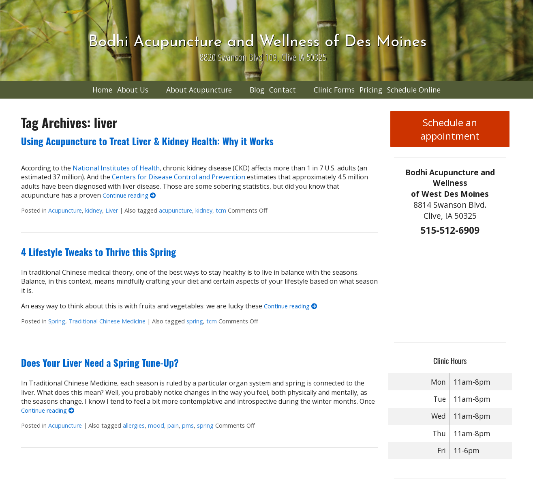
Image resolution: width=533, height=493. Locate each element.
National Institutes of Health (116, 168)
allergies (134, 425)
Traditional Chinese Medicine (107, 321)
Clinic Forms (334, 90)
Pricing (371, 90)
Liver (111, 210)
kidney (93, 210)
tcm (221, 210)
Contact (282, 90)
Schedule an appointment (449, 129)
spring (194, 321)
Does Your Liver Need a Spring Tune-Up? (100, 362)
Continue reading (129, 195)
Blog (257, 90)
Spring (56, 321)
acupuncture (175, 210)
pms (188, 425)
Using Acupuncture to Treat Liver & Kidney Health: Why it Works (147, 140)
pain (173, 425)
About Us (132, 90)
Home (102, 90)
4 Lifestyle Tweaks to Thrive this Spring (98, 251)
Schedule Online (414, 90)
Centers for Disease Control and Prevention (178, 176)
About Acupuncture (199, 90)
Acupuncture (65, 210)
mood (156, 425)
